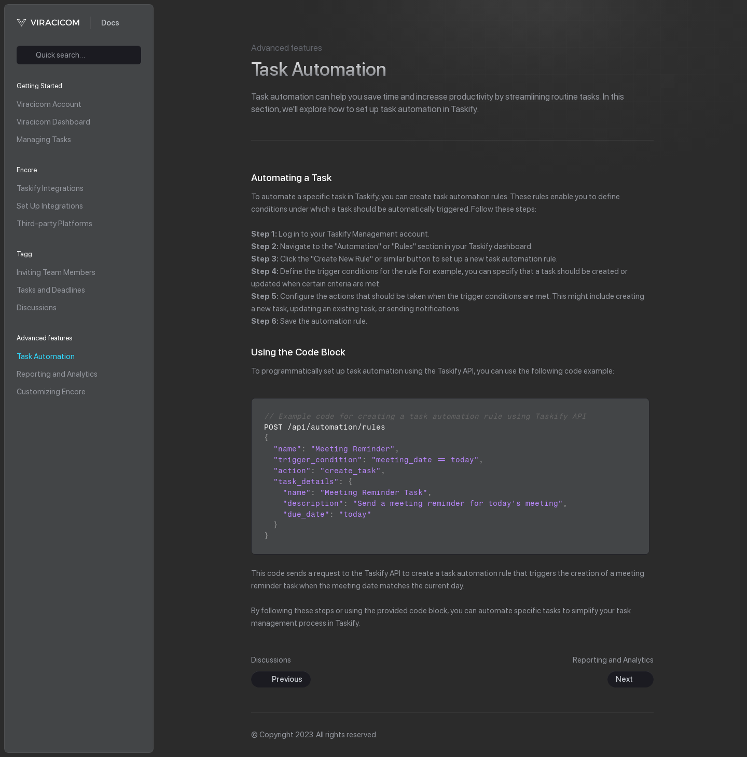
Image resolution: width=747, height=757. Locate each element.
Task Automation (46, 356)
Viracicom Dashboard (53, 122)
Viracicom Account (49, 104)
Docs (110, 22)
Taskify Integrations (50, 188)
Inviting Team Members (56, 272)
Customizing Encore (51, 391)
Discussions (37, 307)
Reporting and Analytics (57, 374)
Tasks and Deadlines (51, 290)
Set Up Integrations (50, 206)
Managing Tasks (44, 139)
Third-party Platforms (54, 223)
